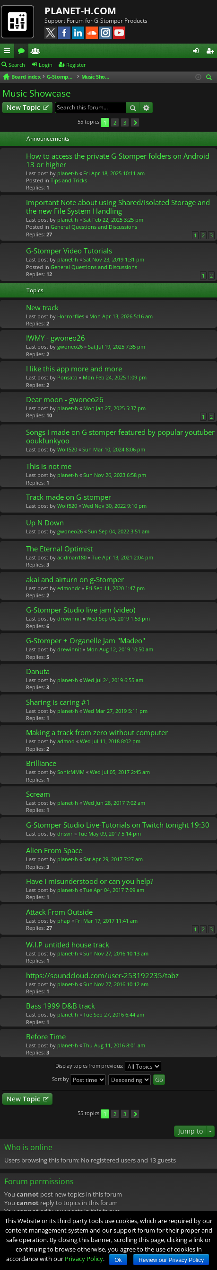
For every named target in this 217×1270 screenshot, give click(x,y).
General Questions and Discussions (94, 226)
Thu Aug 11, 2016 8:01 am (114, 1045)
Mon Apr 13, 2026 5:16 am (121, 316)
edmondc (68, 588)
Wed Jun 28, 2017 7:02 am (114, 802)
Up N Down (45, 522)
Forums (23, 52)
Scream (38, 794)
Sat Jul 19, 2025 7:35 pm (116, 346)
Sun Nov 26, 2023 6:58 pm (114, 474)
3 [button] (124, 122)
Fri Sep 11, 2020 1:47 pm (115, 588)
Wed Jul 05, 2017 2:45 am (120, 771)
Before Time (46, 1036)
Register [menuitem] (212, 52)
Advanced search (146, 107)
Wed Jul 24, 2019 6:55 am (113, 680)
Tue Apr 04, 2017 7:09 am (113, 889)
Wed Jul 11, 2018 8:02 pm (110, 741)
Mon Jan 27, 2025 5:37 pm (114, 408)
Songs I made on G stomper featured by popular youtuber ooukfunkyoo (120, 436)
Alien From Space (54, 850)
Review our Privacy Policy (171, 1260)
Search (17, 64)
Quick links (9, 52)
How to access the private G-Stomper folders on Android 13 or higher (117, 160)
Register (76, 64)
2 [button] (114, 122)
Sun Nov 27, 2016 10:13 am (115, 953)
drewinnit (69, 618)
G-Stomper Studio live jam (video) (80, 609)
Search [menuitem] (210, 77)
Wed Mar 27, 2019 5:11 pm (115, 710)
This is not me (48, 466)
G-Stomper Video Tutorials (69, 250)
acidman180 (72, 557)
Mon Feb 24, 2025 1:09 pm (115, 377)
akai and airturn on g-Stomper (75, 579)
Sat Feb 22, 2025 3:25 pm (113, 219)
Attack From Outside (59, 912)
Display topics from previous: (108, 1066)
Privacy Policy (84, 1258)
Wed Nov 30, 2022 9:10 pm (114, 505)
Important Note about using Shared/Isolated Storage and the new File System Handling (118, 207)
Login (45, 64)
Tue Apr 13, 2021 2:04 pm (122, 557)
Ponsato (67, 377)
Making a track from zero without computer (97, 732)
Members (37, 52)
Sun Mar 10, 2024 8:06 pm (113, 449)
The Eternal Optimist (59, 548)
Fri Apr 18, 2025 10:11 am (114, 173)
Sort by (79, 1079)
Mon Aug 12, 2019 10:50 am (120, 649)
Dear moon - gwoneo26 (65, 399)
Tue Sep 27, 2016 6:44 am (113, 1014)
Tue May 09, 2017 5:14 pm (109, 833)
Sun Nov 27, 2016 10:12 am (115, 984)
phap (63, 920)
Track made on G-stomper (68, 497)
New (23, 107)
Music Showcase (36, 93)
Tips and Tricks (69, 180)
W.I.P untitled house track (67, 944)
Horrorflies (70, 316)
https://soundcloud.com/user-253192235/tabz (102, 975)
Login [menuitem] (197, 52)
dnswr (65, 833)
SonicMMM (71, 771)
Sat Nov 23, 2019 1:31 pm (113, 259)
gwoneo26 (70, 346)
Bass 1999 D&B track (60, 1005)
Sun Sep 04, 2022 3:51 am (118, 531)
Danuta (38, 671)
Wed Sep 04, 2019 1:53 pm (118, 618)
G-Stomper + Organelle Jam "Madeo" (85, 640)
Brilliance (41, 763)
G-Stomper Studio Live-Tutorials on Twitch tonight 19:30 (117, 824)
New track (42, 307)
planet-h (67, 173)
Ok (118, 1260)
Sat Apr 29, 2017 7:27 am (113, 859)
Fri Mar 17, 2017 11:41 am (106, 920)
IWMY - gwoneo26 (55, 337)
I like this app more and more (74, 368)
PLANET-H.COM (80, 10)
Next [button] (134, 122)
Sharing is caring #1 (58, 702)
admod (66, 741)
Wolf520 (67, 449)
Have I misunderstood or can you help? (89, 881)
